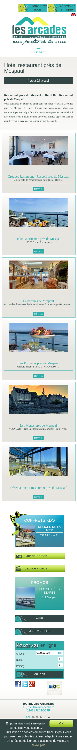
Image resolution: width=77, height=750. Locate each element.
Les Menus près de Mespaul (38, 425)
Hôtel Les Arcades (38, 703)
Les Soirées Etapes (49, 590)
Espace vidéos (31, 568)
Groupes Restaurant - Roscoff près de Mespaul (38, 176)
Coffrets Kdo (39, 520)
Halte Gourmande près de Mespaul (38, 239)
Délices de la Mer (49, 528)
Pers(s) (20, 666)
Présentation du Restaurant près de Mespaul (38, 487)
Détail (38, 189)
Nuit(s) (19, 659)
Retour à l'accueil (38, 80)
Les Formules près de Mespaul (38, 363)
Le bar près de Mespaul (38, 301)
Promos (39, 582)
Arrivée (20, 653)
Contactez (38, 7)
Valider (39, 674)
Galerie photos (31, 556)
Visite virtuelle (39, 631)
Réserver (66, 7)
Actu (39, 618)
